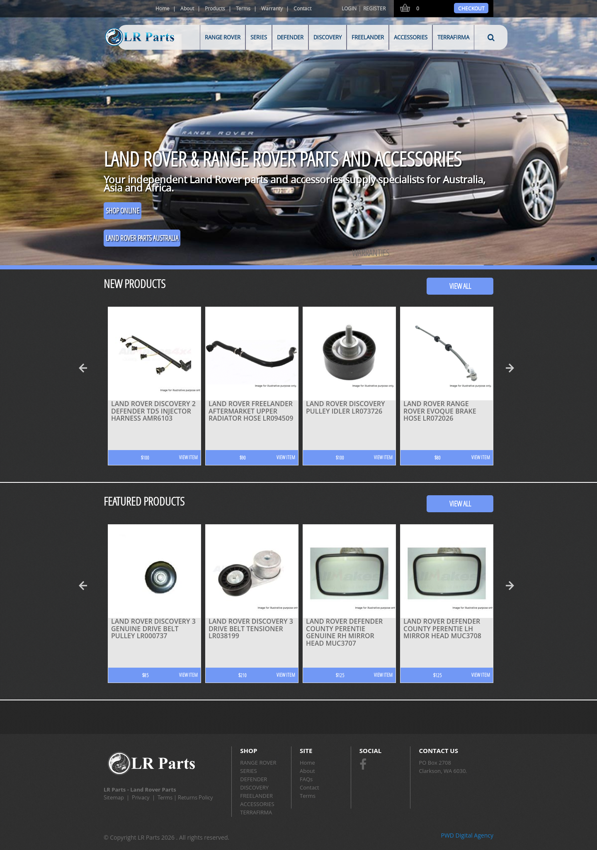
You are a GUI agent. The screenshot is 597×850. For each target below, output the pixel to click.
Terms (243, 8)
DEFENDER (290, 37)
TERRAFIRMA (453, 37)
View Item (188, 457)
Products (215, 8)
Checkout (471, 8)
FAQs (306, 779)
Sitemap (114, 797)
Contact (302, 8)
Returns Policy (195, 797)
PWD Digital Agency (467, 835)
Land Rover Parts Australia (142, 238)
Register (374, 8)
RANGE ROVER (222, 37)
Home (162, 8)
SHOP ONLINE (122, 211)
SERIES (258, 37)
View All (460, 286)
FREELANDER (368, 37)
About (187, 8)
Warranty (272, 8)
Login (349, 8)
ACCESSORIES (410, 37)
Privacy (141, 797)
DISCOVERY (327, 37)
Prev (85, 368)
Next (512, 368)
